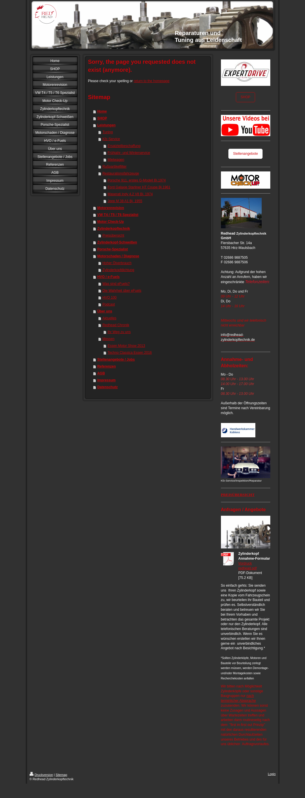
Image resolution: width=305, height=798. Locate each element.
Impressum (106, 380)
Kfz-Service (111, 139)
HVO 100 (109, 297)
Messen (108, 339)
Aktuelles (109, 318)
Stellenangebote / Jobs (116, 360)
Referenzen (106, 366)
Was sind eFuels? (116, 284)
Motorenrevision (110, 208)
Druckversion (41, 774)
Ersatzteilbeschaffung (124, 146)
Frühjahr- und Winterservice (129, 153)
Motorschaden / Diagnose (118, 256)
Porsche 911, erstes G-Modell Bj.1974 (137, 180)
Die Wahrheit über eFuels (121, 291)
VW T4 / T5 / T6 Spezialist (117, 215)
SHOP (102, 118)
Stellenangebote (245, 154)
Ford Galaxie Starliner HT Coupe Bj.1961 (139, 187)
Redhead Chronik (115, 325)
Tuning (107, 132)
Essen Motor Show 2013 (126, 346)
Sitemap (61, 774)
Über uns (104, 311)
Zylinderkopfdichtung (118, 270)
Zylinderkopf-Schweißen (117, 242)
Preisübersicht (113, 235)
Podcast (108, 304)
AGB (101, 373)
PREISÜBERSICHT (238, 494)
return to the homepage (152, 81)
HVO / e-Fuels (108, 277)
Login (272, 774)
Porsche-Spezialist (112, 249)
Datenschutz (107, 387)
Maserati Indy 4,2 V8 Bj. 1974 (130, 194)
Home (102, 111)
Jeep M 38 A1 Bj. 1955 (125, 201)
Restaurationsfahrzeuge (120, 173)
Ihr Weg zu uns (119, 332)
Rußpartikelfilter (114, 167)
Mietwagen (116, 160)
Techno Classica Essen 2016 (130, 353)
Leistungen (106, 125)
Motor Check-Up (110, 222)
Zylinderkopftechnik (113, 229)
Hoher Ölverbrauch (116, 263)
